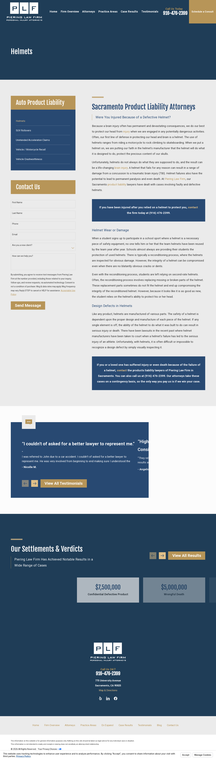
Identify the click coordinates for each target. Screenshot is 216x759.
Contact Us (172, 725)
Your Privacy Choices (49, 749)
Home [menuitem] (53, 11)
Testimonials (145, 725)
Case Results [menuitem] (129, 11)
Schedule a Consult (203, 11)
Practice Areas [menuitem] (107, 11)
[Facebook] (115, 698)
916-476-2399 (175, 13)
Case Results (126, 725)
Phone (15, 224)
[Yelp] (100, 698)
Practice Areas (88, 725)
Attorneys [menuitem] (88, 11)
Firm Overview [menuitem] (70, 11)
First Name (17, 202)
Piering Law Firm (175, 179)
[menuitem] (43, 121)
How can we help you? (22, 256)
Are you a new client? (22, 245)
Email (14, 234)
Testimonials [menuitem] (149, 11)
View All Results (186, 555)
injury (126, 131)
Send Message (28, 305)
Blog (159, 725)
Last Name (17, 213)
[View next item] (162, 555)
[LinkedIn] (108, 698)
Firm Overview (52, 725)
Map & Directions (108, 690)
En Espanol (107, 725)
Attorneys (70, 725)
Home (35, 725)
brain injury (121, 167)
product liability (117, 184)
